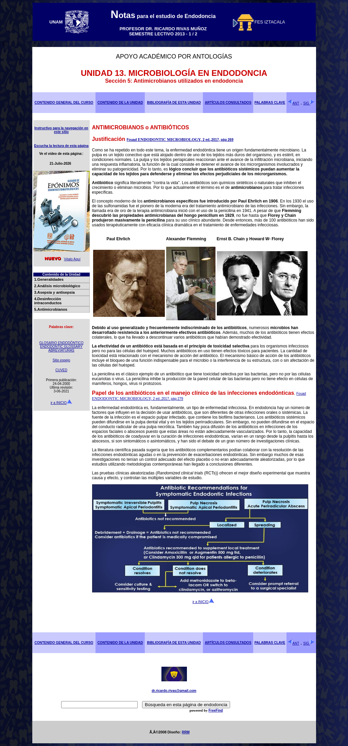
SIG (309, 103)
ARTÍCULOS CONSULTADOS (228, 102)
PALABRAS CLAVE (270, 102)
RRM (186, 732)
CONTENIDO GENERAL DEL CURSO (63, 102)
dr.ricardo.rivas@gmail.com (174, 691)
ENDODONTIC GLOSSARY (61, 346)
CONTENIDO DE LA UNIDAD (120, 102)
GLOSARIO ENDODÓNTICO (61, 343)
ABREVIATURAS (61, 350)
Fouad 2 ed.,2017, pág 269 (180, 140)
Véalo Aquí (61, 259)
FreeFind (215, 710)
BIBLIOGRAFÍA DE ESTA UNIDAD (174, 102)
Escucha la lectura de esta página (61, 146)
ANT (293, 103)
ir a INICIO (61, 403)
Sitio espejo (61, 360)
